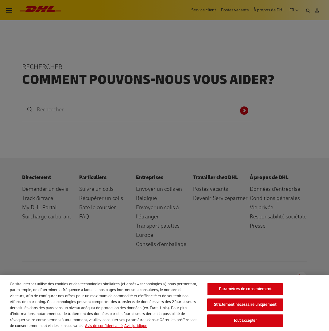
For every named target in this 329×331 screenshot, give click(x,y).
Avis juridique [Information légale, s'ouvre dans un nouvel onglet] (135, 328)
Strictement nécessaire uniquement (245, 307)
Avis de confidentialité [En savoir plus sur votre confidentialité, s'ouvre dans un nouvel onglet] (104, 328)
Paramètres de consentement (245, 291)
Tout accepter (245, 323)
